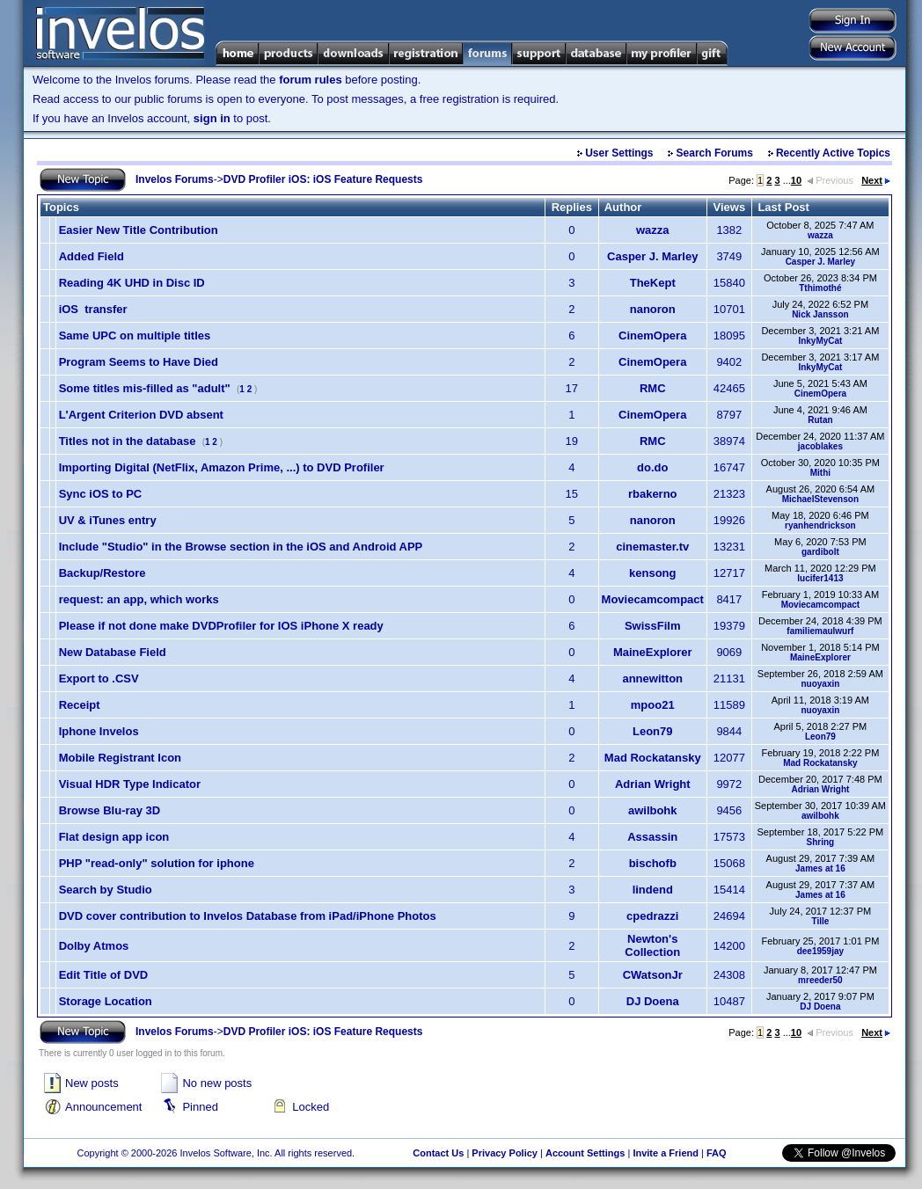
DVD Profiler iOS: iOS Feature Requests (323, 179)
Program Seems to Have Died (138, 361)
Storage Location (105, 1001)
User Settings (619, 153)
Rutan (820, 420)
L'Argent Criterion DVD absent (141, 414)
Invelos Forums (174, 179)
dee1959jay (820, 951)
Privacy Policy (505, 1153)
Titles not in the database (127, 441)
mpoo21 (653, 704)
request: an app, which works (139, 599)
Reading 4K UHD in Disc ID (132, 282)
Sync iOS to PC (101, 493)
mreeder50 (820, 980)
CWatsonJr (653, 974)
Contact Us (438, 1153)
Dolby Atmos (94, 945)
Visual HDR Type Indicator (130, 784)
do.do (652, 467)
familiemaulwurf (820, 631)
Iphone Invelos (99, 731)
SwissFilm (653, 625)
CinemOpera (652, 335)
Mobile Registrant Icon (120, 757)
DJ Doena (652, 1001)
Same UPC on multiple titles (135, 335)
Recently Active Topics (833, 153)
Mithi (820, 473)
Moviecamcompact (653, 599)
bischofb (653, 863)
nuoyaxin (820, 684)
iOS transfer (93, 309)
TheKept (653, 282)
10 (796, 180)
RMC (653, 388)
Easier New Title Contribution (138, 230)
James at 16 (820, 868)
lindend (653, 889)
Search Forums (715, 153)
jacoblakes (820, 446)
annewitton (652, 678)
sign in (212, 118)
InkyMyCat (820, 341)
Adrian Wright (653, 784)
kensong (652, 573)
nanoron (653, 309)
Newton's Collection (652, 945)
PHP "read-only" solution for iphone (156, 863)
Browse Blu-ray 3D (110, 810)
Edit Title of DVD (104, 974)
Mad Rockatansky (652, 757)
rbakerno (652, 493)
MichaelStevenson (820, 499)
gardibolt (820, 552)
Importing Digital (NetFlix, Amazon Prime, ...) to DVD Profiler (221, 467)
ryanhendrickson (820, 525)
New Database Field (112, 652)
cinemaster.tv (652, 546)
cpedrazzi (652, 916)
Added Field (91, 256)
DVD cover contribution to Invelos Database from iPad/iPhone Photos (247, 916)
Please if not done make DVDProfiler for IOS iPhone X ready (221, 625)
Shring (821, 842)
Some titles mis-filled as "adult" (144, 388)
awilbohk (652, 810)
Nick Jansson (820, 314)
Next (875, 180)
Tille (820, 921)
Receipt (79, 704)
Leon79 (653, 731)
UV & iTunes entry (108, 520)
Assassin (652, 836)
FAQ (716, 1153)
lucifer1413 (820, 578)
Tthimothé (820, 288)
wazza (653, 230)
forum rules (310, 79)
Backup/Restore (102, 573)
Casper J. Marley (652, 256)
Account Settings (585, 1153)
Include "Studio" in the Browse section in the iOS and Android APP (241, 546)
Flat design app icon (114, 836)
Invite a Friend (666, 1153)
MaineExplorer (652, 652)
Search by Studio (105, 889)
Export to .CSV (99, 678)
